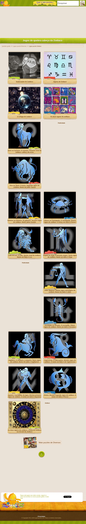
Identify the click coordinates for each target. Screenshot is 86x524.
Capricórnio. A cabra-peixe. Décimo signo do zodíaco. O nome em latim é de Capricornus (60, 361)
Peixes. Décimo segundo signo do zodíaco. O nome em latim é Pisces (60, 396)
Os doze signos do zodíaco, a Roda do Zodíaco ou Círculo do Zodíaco (24, 431)
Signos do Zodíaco (60, 82)
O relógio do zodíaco (24, 117)
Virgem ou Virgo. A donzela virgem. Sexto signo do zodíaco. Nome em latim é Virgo (60, 256)
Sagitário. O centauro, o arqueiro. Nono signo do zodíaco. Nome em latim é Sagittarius (25, 361)
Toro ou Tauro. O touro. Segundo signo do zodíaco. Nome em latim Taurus (25, 186)
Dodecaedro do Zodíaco (24, 82)
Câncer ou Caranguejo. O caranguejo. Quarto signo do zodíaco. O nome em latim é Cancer (60, 221)
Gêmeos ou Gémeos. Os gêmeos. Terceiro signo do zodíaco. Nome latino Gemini (24, 221)
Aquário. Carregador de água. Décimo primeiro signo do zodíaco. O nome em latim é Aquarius (24, 396)
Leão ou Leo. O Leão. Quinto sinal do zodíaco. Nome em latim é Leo (24, 256)
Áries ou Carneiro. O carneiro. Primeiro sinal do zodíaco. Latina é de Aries (24, 151)
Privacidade (41, 516)
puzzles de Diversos (51, 443)
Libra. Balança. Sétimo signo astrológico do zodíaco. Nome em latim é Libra (59, 291)
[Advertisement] (42, 22)
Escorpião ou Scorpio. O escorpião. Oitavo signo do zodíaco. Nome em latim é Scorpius (60, 326)
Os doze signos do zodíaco (60, 117)
